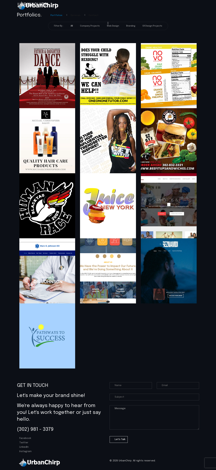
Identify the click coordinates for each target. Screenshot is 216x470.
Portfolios (56, 15)
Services (76, 15)
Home (24, 15)
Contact (94, 15)
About (38, 15)
